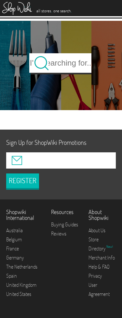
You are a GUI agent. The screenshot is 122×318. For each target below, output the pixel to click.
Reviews (58, 233)
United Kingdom (21, 285)
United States (18, 294)
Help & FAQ (99, 266)
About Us (96, 230)
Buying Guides (64, 224)
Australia (14, 230)
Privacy (95, 276)
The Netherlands (21, 266)
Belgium (14, 239)
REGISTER (22, 180)
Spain (11, 276)
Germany (15, 257)
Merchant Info (101, 257)
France (12, 248)
